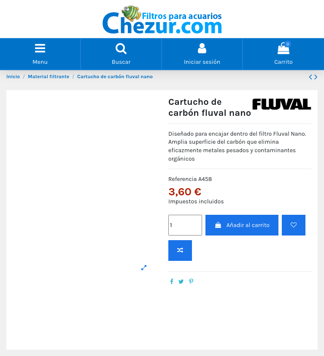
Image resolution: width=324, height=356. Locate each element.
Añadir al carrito (241, 225)
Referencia (182, 179)
